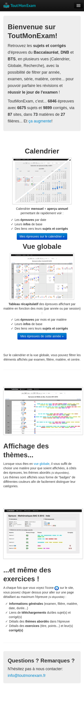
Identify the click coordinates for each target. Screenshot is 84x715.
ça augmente (39, 121)
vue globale (42, 464)
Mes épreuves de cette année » (41, 336)
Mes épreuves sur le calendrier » (42, 236)
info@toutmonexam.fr (27, 675)
